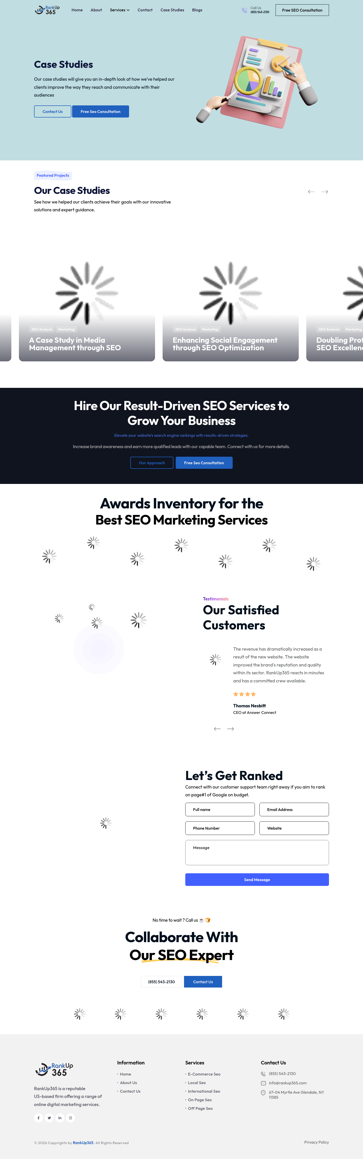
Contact (145, 9)
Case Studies (172, 9)
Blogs (197, 9)
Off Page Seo (200, 1108)
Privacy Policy (316, 1142)
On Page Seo (200, 1099)
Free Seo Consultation (100, 111)
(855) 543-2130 (260, 12)
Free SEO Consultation (302, 10)
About (96, 9)
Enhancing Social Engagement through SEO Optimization (225, 343)
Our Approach (152, 462)
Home (77, 9)
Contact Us (53, 111)
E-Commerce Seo (204, 1074)
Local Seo (197, 1082)
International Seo (204, 1091)
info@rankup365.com (284, 1082)
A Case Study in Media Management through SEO (75, 343)
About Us (128, 1082)
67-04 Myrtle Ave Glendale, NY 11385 (292, 1095)
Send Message (257, 879)
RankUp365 (83, 1142)
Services (117, 9)
